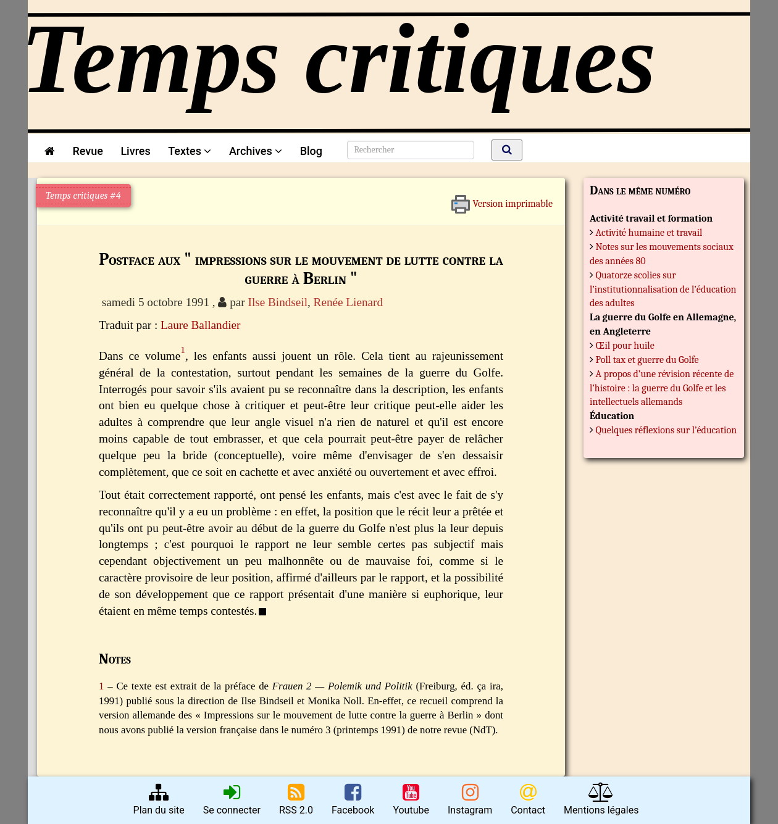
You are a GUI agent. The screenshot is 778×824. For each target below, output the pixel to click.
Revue (87, 150)
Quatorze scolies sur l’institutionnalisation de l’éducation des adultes (663, 289)
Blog (314, 150)
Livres (135, 150)
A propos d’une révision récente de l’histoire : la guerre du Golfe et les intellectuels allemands (662, 388)
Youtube (411, 799)
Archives (255, 150)
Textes (189, 150)
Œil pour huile (625, 345)
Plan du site (159, 799)
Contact (528, 799)
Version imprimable (502, 199)
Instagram (470, 799)
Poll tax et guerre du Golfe (647, 359)
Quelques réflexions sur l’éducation (666, 430)
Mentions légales (601, 799)
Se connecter (232, 799)
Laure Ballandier (200, 324)
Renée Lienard (348, 302)
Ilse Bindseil (277, 302)
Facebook (353, 799)
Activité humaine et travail (649, 232)
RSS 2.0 (296, 799)
